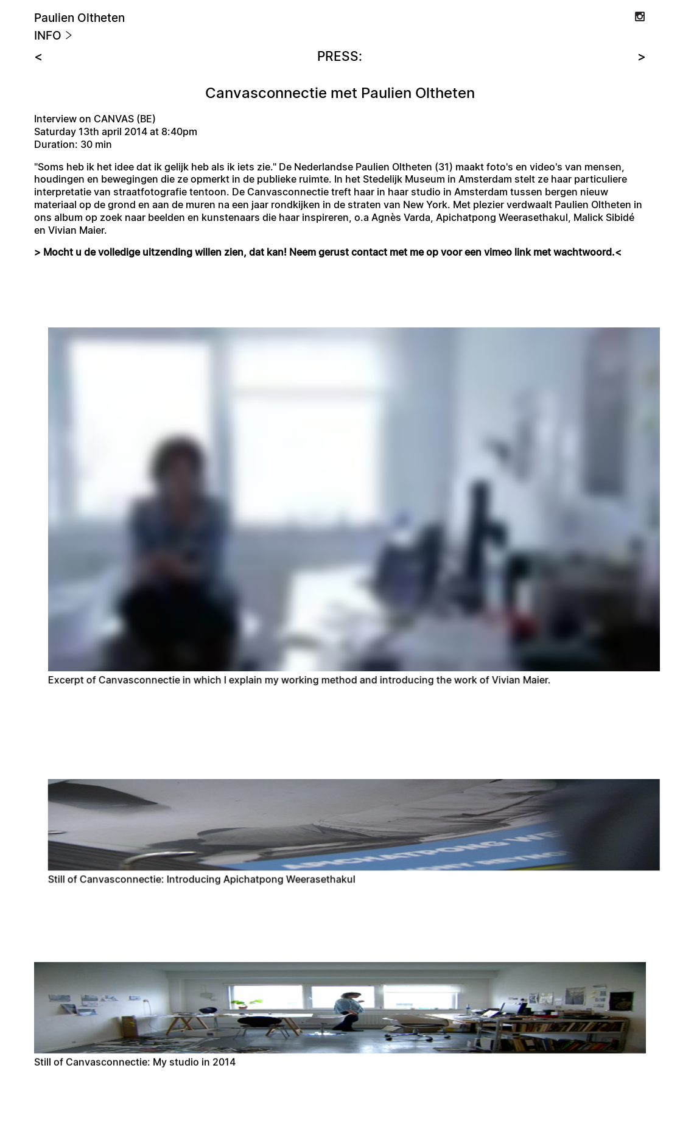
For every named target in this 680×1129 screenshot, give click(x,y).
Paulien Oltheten (79, 18)
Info (53, 36)
